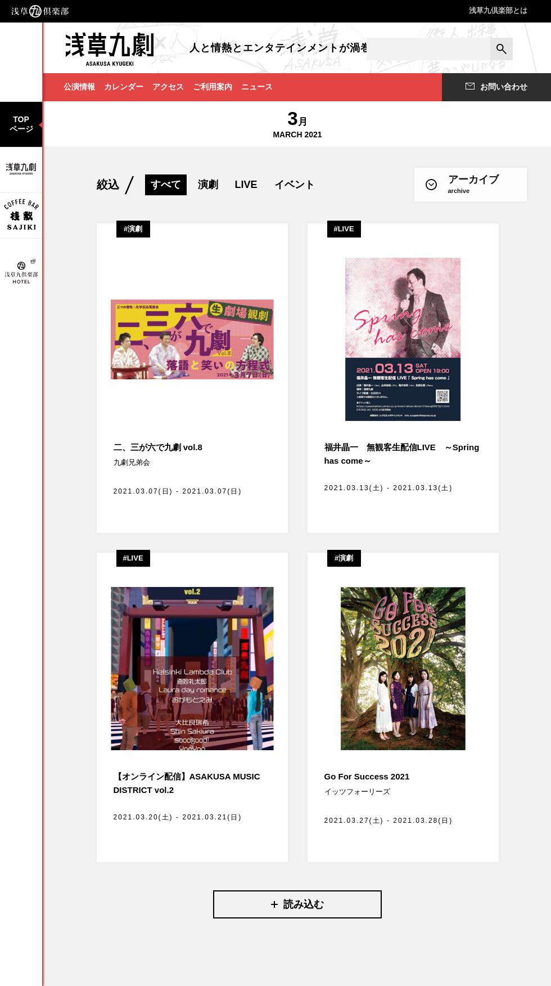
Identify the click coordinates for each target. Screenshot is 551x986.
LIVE (246, 184)
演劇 (208, 184)
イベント (294, 184)
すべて (166, 184)
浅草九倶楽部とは (498, 10)
